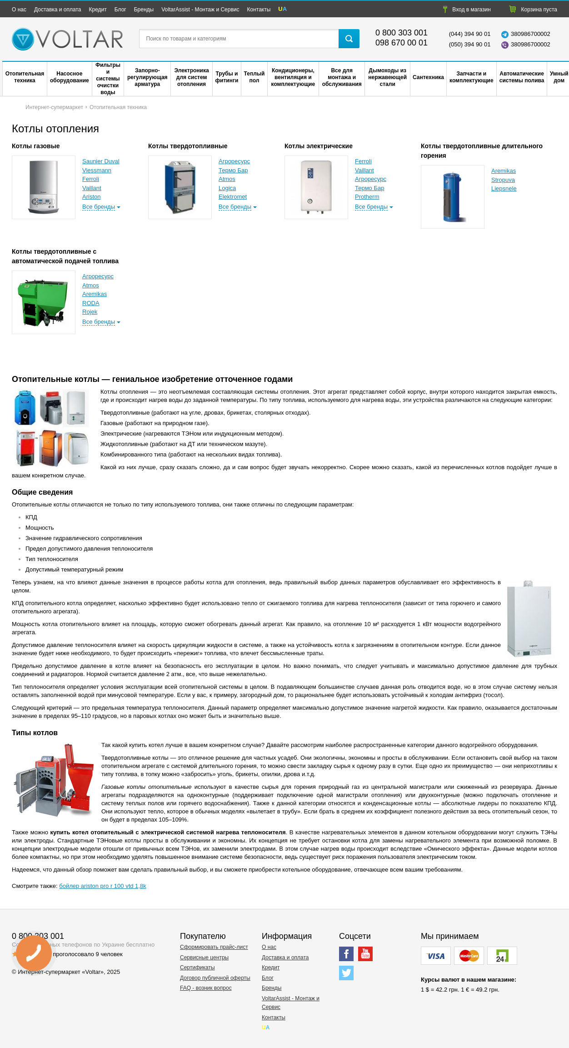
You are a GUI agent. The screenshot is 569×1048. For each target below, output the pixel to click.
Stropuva (503, 179)
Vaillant (91, 188)
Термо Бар (233, 170)
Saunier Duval (101, 161)
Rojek (89, 311)
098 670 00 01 (401, 42)
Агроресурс (234, 161)
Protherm (367, 196)
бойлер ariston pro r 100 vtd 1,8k (102, 886)
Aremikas (503, 170)
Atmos (227, 179)
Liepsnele (504, 188)
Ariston (91, 196)
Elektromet (233, 196)
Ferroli (90, 179)
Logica (227, 188)
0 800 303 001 (401, 32)
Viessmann (96, 170)
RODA (91, 303)
